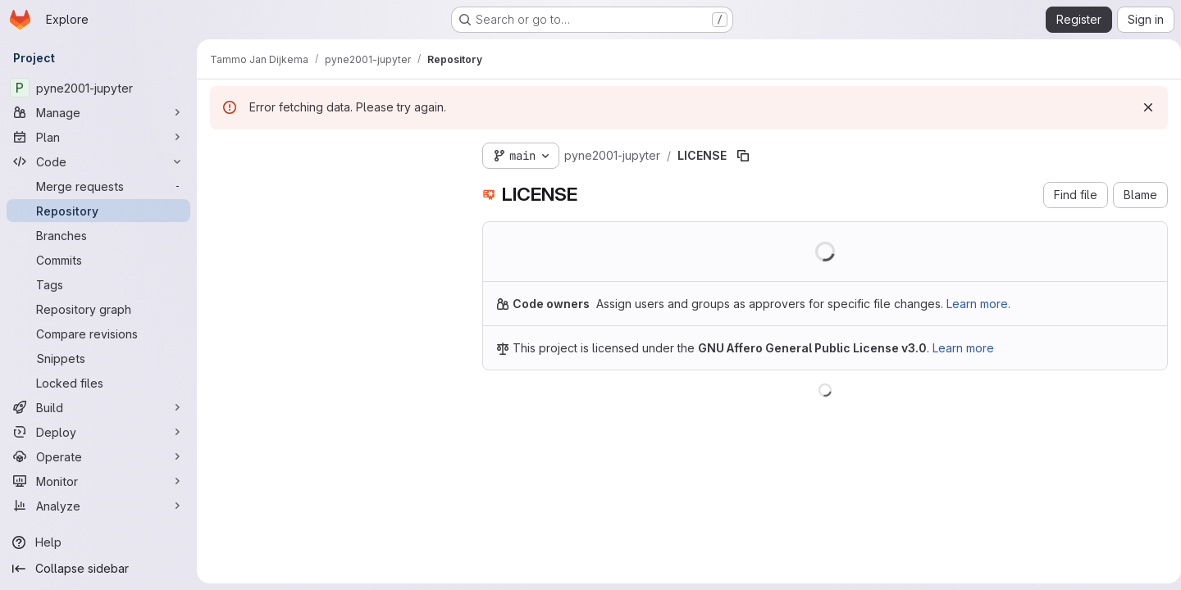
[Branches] (98, 235)
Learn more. (978, 304)
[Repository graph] (98, 308)
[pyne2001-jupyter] (98, 87)
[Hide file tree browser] (223, 152)
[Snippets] (98, 358)
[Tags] (98, 284)
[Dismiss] (1141, 107)
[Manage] (98, 112)
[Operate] (98, 456)
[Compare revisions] (98, 333)
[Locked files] (98, 382)
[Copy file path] (743, 156)
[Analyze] (98, 505)
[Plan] (98, 136)
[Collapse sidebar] (98, 568)
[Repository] (98, 210)
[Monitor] (98, 481)
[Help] (98, 542)
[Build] (98, 407)
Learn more (963, 348)
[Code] (98, 161)
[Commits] (98, 259)
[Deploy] (98, 431)
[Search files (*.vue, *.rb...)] (333, 185)
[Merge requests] (98, 186)
